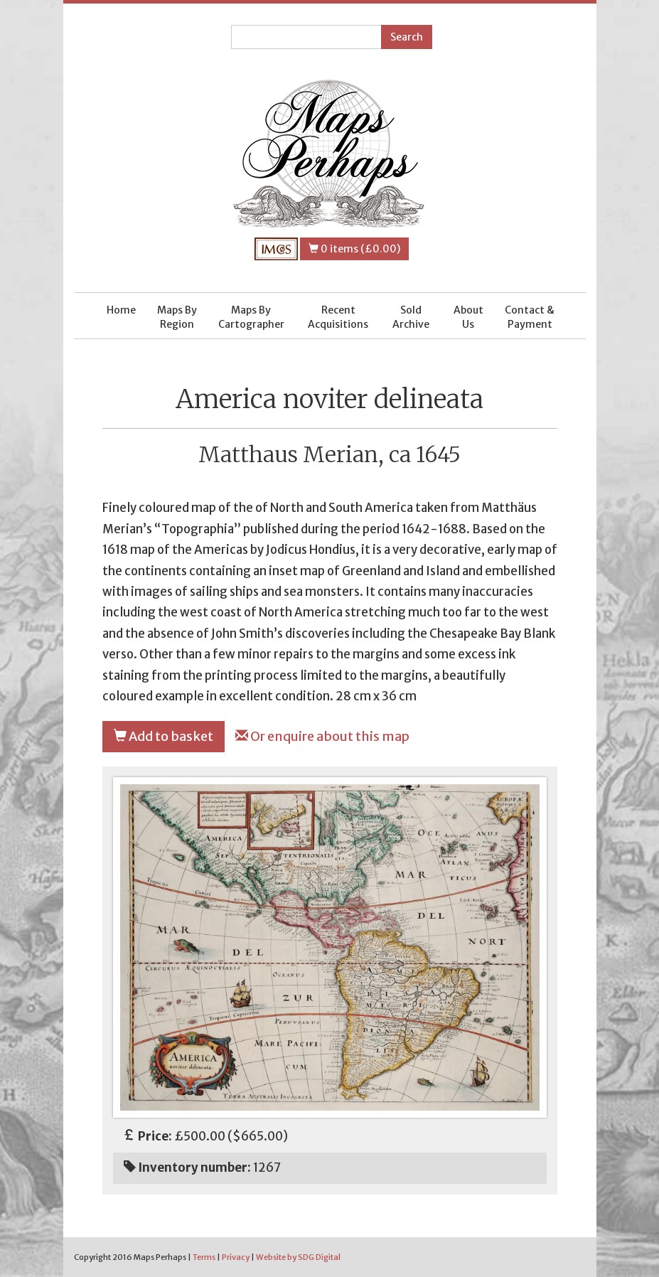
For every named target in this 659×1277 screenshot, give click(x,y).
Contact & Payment (529, 317)
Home (121, 310)
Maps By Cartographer (251, 317)
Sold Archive (410, 317)
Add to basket (163, 736)
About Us (468, 317)
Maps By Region (177, 317)
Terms (204, 1257)
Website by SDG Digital (298, 1257)
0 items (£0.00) (354, 248)
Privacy (236, 1257)
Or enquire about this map (322, 736)
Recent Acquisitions (338, 317)
